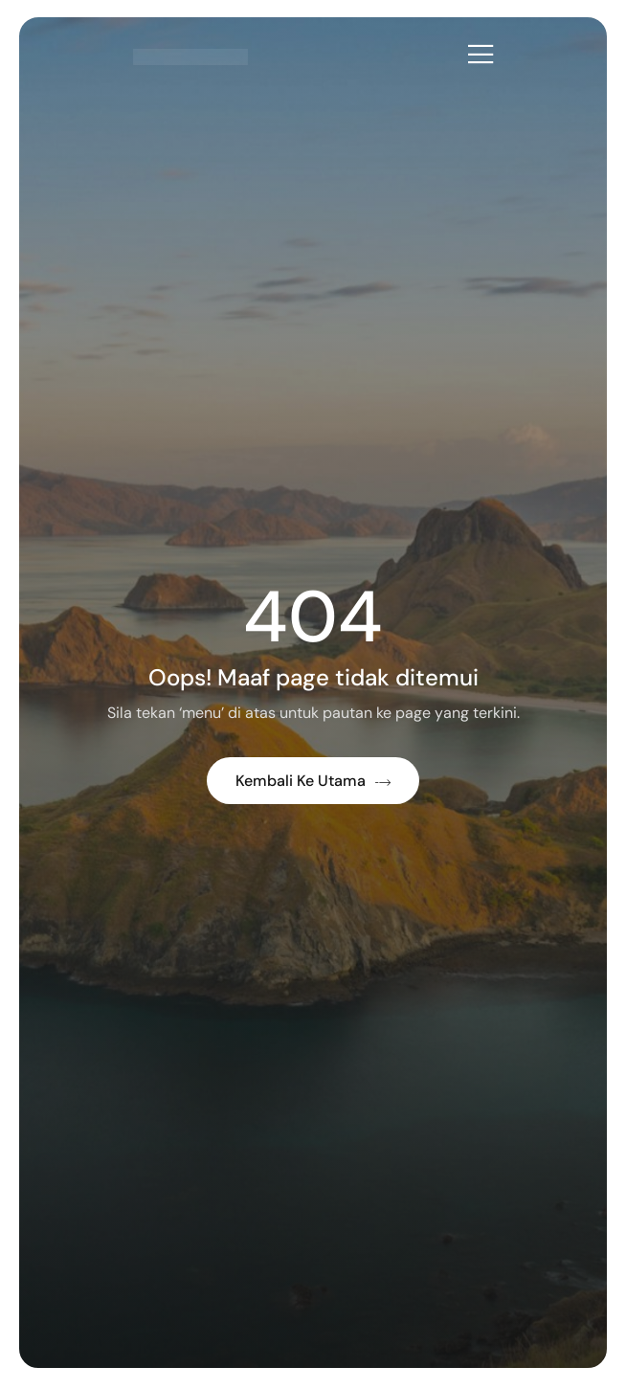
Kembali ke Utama (313, 781)
